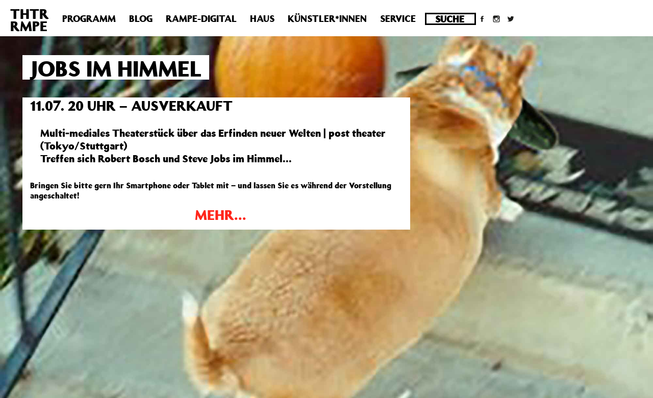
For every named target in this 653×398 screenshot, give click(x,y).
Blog (141, 18)
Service (398, 18)
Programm (89, 18)
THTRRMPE (29, 20)
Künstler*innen (327, 18)
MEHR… (220, 214)
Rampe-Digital (201, 18)
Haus (262, 18)
